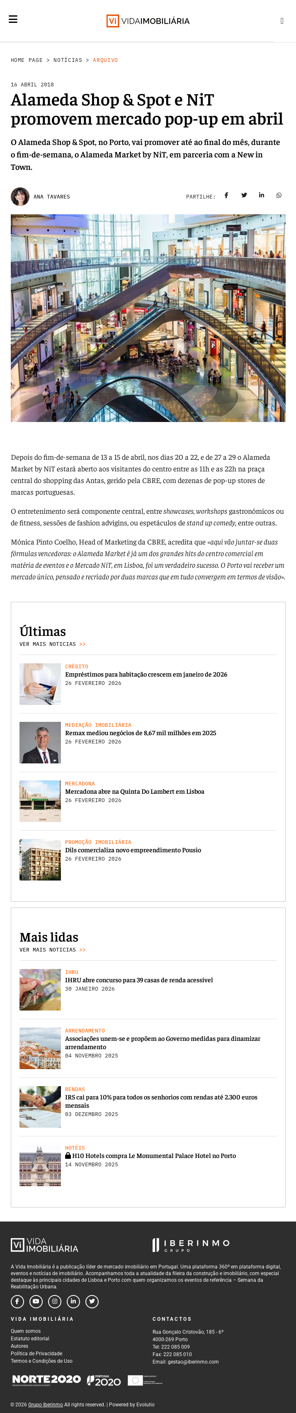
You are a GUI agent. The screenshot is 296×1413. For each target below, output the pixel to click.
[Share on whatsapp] (279, 197)
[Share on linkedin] (261, 197)
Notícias (67, 60)
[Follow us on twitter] (92, 1301)
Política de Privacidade (36, 1354)
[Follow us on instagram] (54, 1301)
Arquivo (105, 60)
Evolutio (145, 1405)
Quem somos (26, 1331)
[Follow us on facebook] (17, 1301)
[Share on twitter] (244, 197)
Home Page (27, 60)
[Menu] (13, 19)
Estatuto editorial (30, 1339)
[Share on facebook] (226, 197)
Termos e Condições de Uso (42, 1361)
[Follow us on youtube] (36, 1301)
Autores (19, 1346)
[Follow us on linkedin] (73, 1301)
